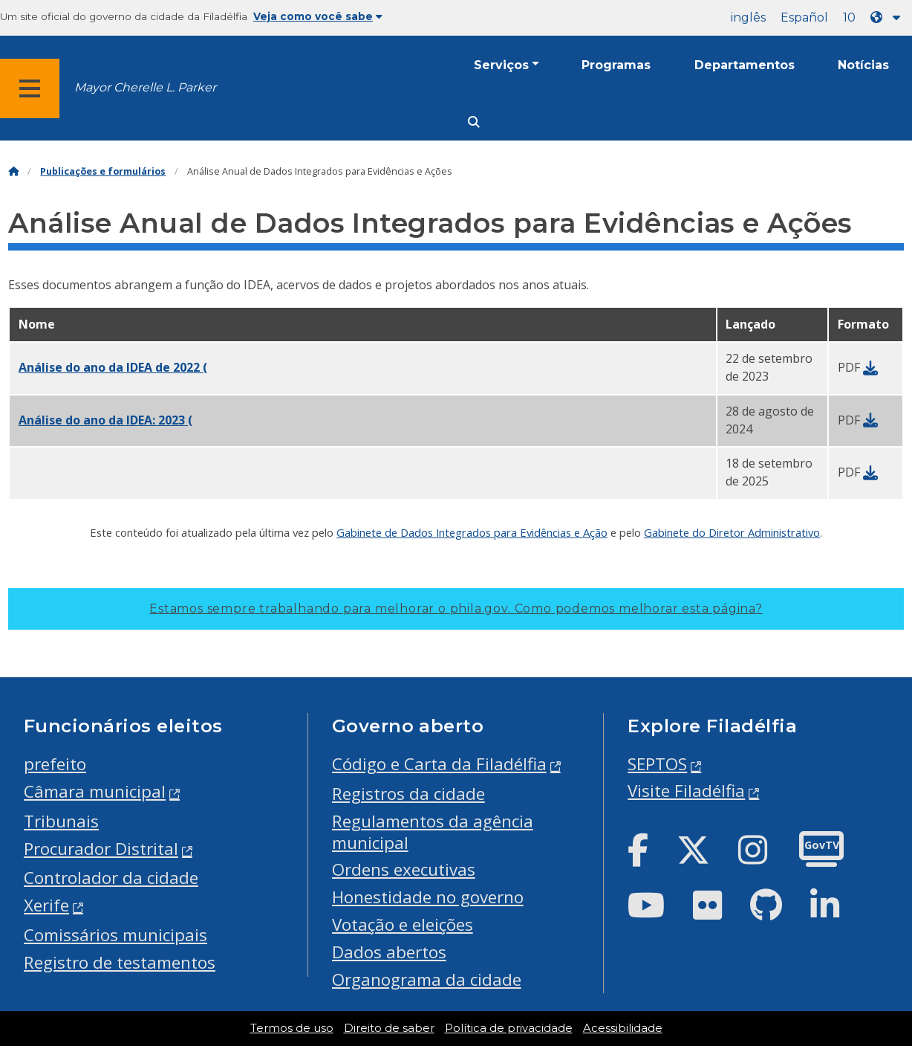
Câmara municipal (95, 791)
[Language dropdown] (888, 17)
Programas (616, 65)
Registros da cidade (408, 793)
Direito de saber (389, 1028)
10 (849, 17)
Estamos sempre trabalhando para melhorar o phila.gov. (455, 608)
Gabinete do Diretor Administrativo (732, 532)
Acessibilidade (622, 1028)
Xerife (46, 905)
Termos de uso (291, 1028)
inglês (748, 17)
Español (804, 17)
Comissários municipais (115, 934)
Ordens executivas (403, 869)
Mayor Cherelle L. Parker (145, 87)
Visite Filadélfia (686, 790)
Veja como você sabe (317, 16)
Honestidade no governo (428, 896)
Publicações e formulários (103, 171)
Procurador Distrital (101, 848)
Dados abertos (389, 951)
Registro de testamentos (119, 962)
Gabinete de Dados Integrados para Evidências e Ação (472, 532)
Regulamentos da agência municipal (432, 832)
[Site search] (474, 122)
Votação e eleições (402, 924)
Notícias (863, 65)
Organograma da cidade (426, 979)
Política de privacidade (509, 1028)
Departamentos (744, 65)
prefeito (55, 763)
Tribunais (61, 821)
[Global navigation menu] (29, 88)
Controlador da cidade (111, 877)
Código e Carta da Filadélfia (439, 763)
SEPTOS (657, 763)
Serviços (501, 65)
